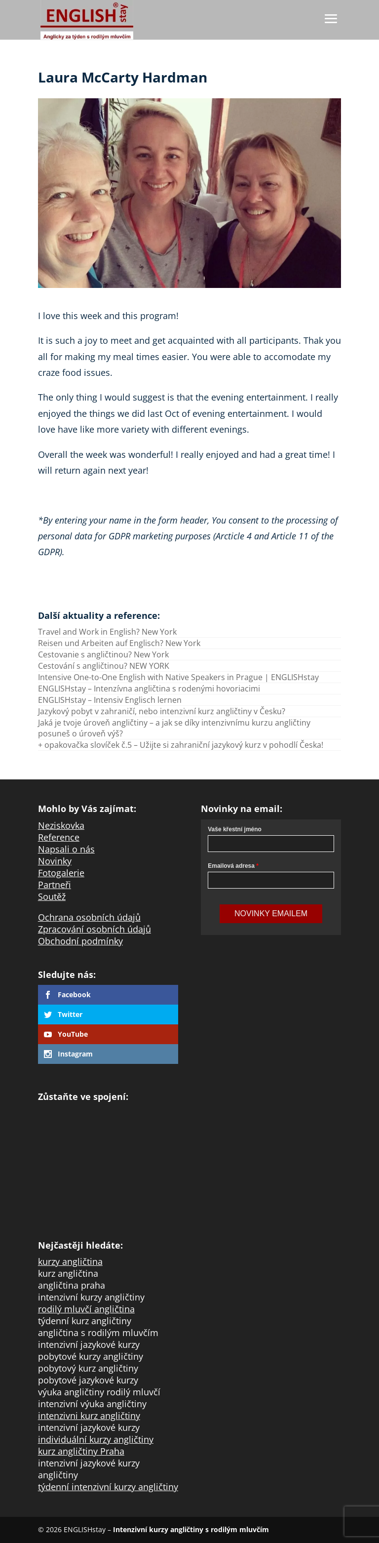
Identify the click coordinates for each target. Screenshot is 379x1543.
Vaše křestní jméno (235, 829)
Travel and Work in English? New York (107, 631)
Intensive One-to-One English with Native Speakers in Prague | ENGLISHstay (178, 677)
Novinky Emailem (270, 913)
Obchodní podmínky (80, 941)
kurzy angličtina (70, 1261)
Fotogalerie (61, 873)
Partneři (54, 885)
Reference (58, 837)
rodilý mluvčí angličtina (86, 1309)
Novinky (55, 861)
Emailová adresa (231, 865)
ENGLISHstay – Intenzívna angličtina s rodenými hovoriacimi (149, 688)
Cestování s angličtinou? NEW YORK (103, 665)
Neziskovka (61, 825)
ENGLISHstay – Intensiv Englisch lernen (110, 699)
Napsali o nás (66, 849)
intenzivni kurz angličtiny (89, 1415)
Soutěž (52, 896)
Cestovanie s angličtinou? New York (103, 654)
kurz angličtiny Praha (81, 1451)
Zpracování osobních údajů (94, 929)
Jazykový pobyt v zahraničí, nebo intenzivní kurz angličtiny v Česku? (161, 711)
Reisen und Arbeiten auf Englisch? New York (119, 643)
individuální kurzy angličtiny (95, 1439)
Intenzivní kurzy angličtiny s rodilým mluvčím (191, 1529)
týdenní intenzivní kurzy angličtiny (108, 1487)
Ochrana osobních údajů (89, 917)
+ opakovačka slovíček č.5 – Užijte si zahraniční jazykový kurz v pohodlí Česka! (180, 744)
